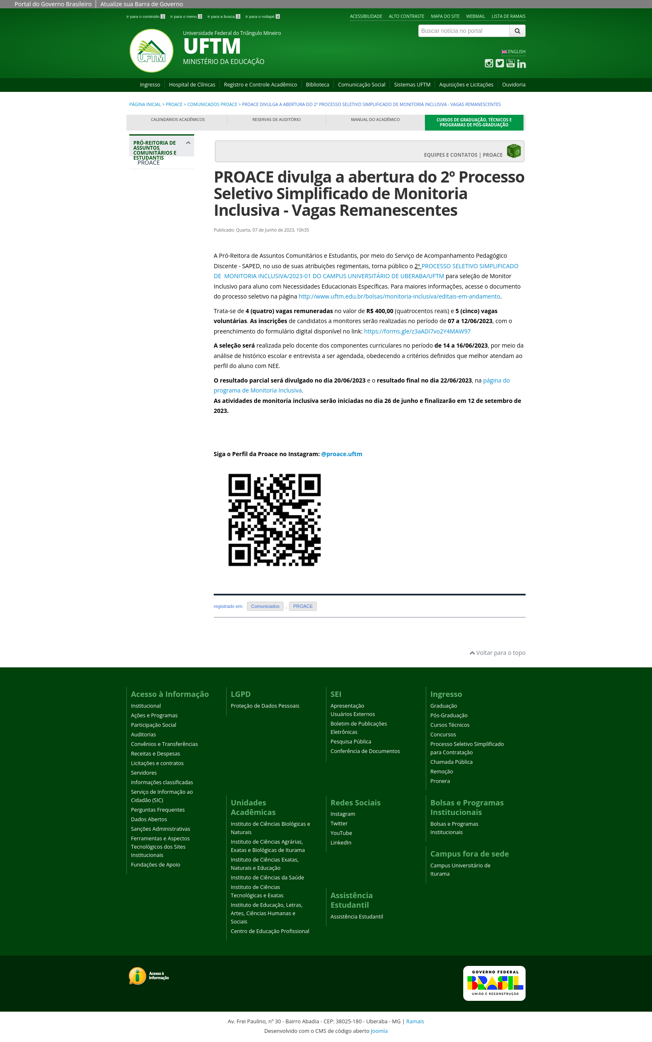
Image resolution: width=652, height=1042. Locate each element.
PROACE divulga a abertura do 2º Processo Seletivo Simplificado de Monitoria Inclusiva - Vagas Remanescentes (369, 193)
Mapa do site (445, 16)
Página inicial (145, 104)
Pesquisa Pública (351, 741)
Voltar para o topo (497, 653)
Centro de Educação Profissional (270, 931)
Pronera (440, 781)
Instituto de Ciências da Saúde (267, 877)
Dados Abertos (149, 819)
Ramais (415, 1021)
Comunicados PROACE (212, 104)
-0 (305, 276)
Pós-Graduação (449, 715)
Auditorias (143, 734)
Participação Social (153, 724)
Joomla (379, 1031)
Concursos (443, 734)
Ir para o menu (186, 16)
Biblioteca (317, 84)
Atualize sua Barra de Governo (141, 4)
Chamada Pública (451, 761)
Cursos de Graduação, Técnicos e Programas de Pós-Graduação (474, 122)
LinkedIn (341, 842)
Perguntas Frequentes (158, 809)
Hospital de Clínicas (192, 84)
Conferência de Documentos (365, 751)
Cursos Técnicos (449, 724)
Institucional (146, 705)
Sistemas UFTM (412, 84)
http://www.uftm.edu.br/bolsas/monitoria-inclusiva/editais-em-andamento (399, 296)
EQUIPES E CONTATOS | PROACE (472, 150)
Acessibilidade (366, 16)
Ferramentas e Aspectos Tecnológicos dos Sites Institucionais (160, 847)
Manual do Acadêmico (375, 119)
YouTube (341, 833)
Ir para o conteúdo (146, 16)
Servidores (144, 772)
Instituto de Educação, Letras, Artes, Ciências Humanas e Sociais (267, 913)
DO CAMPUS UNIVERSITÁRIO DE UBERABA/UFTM (377, 276)
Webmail (475, 16)
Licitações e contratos (157, 763)
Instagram (343, 813)
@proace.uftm (342, 454)
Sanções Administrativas (160, 828)
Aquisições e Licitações (466, 84)
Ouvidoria (514, 84)
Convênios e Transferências (164, 744)
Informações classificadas (162, 782)
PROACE (174, 104)
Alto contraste (406, 16)
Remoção (441, 771)
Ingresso (150, 84)
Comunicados (265, 606)
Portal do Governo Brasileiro (53, 4)
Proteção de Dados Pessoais (265, 705)
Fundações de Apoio (155, 864)
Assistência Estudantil (357, 916)
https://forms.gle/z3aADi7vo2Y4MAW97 (417, 331)
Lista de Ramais (509, 16)
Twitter (339, 823)
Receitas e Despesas (155, 753)
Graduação (443, 705)
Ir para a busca (224, 16)
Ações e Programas (154, 715)
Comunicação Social (361, 84)
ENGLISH (517, 51)
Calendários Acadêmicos (178, 119)
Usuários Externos (353, 714)
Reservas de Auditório (276, 119)
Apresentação (347, 705)
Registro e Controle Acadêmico (260, 84)
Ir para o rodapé (262, 16)
